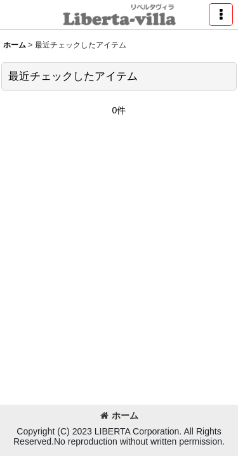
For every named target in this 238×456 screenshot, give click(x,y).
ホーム (119, 415)
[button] (221, 14)
